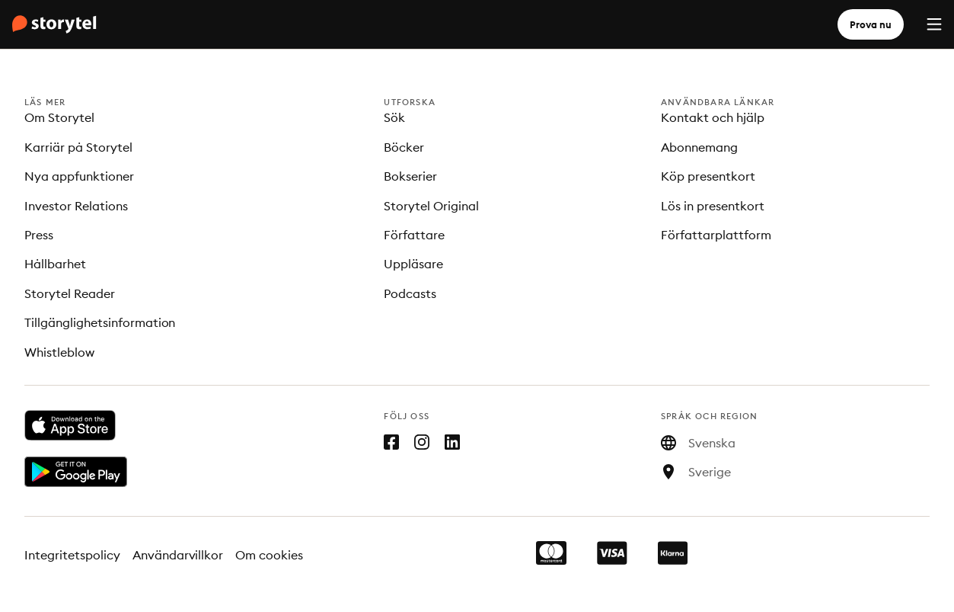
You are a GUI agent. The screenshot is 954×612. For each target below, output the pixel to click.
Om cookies (269, 554)
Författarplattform (716, 234)
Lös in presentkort (712, 205)
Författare (414, 234)
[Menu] (934, 24)
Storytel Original (431, 205)
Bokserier (410, 176)
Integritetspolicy (72, 554)
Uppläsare (413, 263)
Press (38, 234)
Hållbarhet (55, 263)
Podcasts (410, 293)
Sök (394, 117)
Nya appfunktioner (79, 176)
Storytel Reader (69, 293)
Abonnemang (699, 147)
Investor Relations (76, 205)
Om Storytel (59, 117)
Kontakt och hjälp (712, 117)
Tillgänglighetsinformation (99, 322)
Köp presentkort (708, 176)
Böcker (404, 147)
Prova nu (871, 24)
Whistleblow (59, 352)
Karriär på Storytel (78, 147)
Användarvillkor (178, 554)
